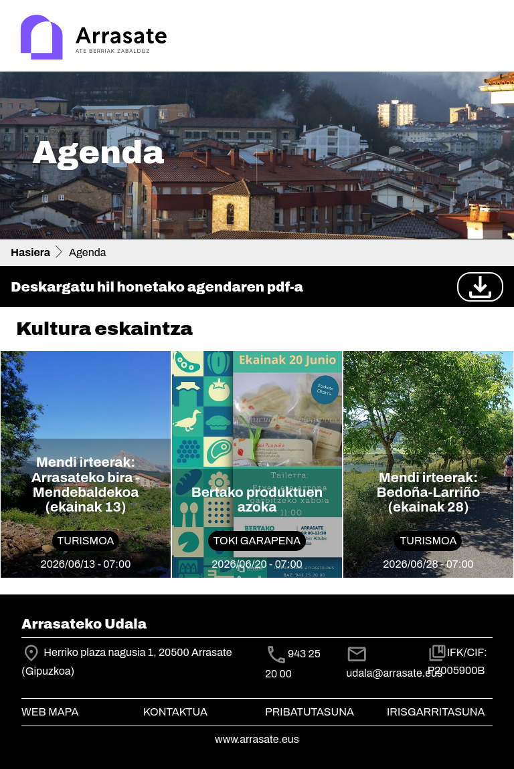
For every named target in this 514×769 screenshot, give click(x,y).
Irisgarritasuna (436, 712)
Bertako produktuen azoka (257, 499)
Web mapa (49, 712)
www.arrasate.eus (257, 739)
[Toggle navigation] (484, 38)
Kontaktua (175, 712)
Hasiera (30, 252)
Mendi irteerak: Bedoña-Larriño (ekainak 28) (428, 492)
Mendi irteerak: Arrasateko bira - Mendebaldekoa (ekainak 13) (86, 484)
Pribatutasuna (309, 712)
